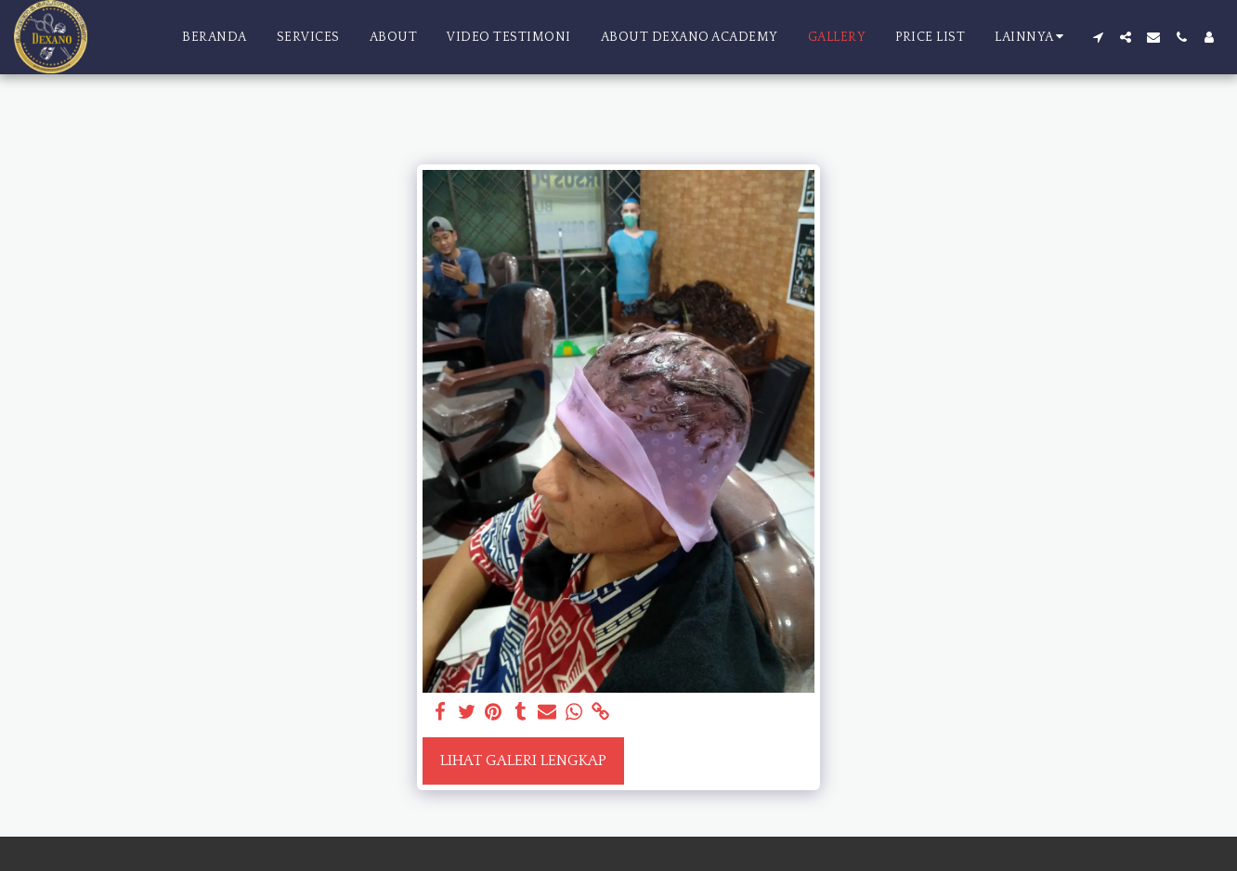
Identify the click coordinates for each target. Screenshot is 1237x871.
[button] (1098, 37)
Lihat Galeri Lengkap (523, 760)
